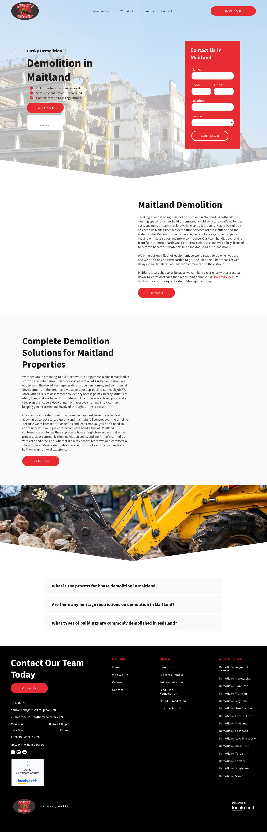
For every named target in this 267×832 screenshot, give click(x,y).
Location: (198, 100)
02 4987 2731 (20, 703)
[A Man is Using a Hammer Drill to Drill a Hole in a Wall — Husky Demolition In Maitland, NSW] (75, 240)
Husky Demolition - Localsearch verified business (27, 772)
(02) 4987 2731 (224, 277)
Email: (218, 85)
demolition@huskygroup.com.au (33, 710)
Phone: (196, 85)
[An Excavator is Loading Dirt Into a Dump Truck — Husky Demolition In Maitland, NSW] (191, 377)
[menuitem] (104, 11)
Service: (197, 116)
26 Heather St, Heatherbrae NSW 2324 (37, 717)
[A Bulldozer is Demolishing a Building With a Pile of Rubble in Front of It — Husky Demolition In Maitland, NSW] (150, 95)
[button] (133, 586)
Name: (196, 69)
